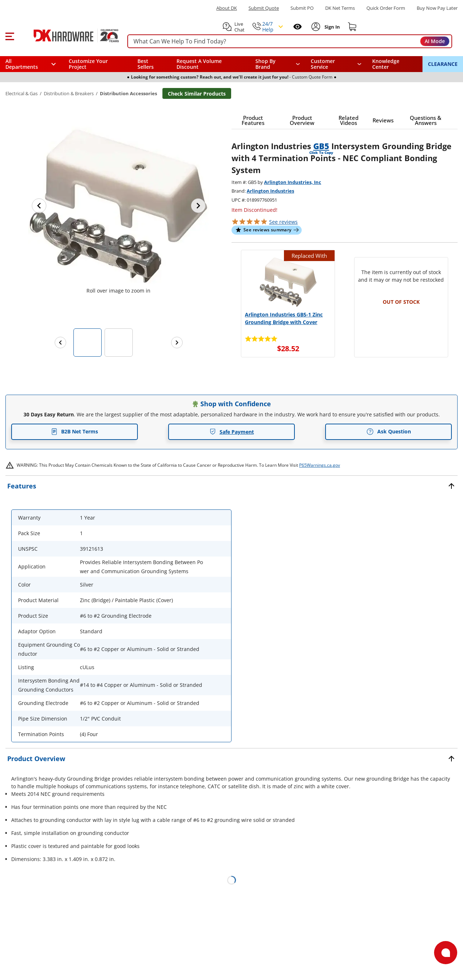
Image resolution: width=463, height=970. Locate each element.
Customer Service (323, 64)
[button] (9, 35)
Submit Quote (264, 8)
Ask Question (388, 431)
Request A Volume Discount (199, 64)
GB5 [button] (321, 145)
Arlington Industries (270, 191)
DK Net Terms (340, 8)
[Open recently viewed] (297, 26)
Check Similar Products (197, 93)
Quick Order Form (385, 8)
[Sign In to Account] (331, 27)
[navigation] (336, 64)
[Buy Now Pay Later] (437, 8)
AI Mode (435, 41)
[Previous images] (60, 342)
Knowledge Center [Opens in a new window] (385, 64)
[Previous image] (39, 205)
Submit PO (302, 8)
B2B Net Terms (74, 431)
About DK (226, 8)
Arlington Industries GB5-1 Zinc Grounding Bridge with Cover (284, 318)
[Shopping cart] (352, 26)
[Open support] (445, 952)
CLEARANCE (443, 63)
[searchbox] (289, 41)
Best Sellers (145, 64)
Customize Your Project (88, 64)
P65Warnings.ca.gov (319, 465)
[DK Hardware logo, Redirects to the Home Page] (68, 35)
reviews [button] (283, 221)
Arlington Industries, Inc (292, 182)
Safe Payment (231, 431)
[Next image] (198, 205)
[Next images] (177, 342)
